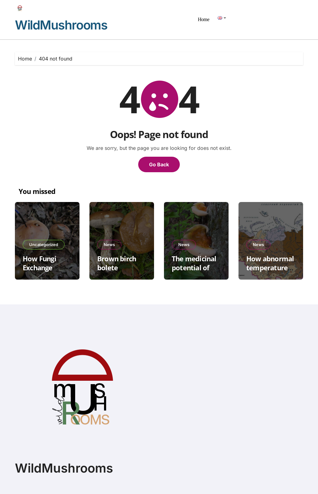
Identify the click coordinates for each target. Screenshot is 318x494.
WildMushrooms (61, 25)
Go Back (159, 164)
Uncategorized (43, 244)
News (109, 244)
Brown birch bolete (116, 263)
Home (203, 19)
